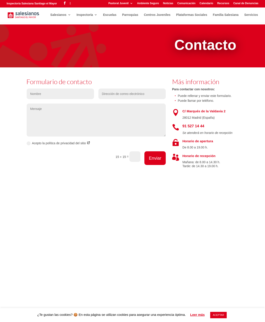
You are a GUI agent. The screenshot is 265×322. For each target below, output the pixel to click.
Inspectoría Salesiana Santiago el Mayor (32, 3)
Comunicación (186, 3)
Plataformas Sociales (191, 15)
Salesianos (58, 15)
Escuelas (109, 15)
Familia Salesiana (226, 15)
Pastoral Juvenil (118, 3)
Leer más (197, 314)
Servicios (251, 15)
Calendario (206, 3)
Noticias (168, 3)
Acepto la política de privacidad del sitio (58, 143)
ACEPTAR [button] (218, 315)
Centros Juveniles (157, 15)
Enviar (155, 158)
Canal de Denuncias (245, 3)
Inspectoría (85, 15)
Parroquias (130, 15)
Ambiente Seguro (148, 3)
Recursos (223, 3)
